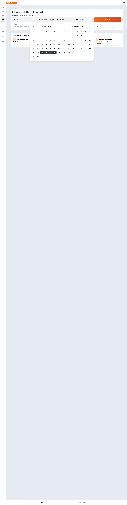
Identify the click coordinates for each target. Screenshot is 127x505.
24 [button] (38, 52)
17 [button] (37, 48)
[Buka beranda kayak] (11, 3)
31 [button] (38, 57)
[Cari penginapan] (3, 11)
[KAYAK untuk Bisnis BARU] (3, 31)
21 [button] (54, 48)
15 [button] (59, 44)
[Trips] (3, 36)
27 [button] (50, 52)
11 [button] (42, 44)
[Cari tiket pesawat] (3, 8)
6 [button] (50, 40)
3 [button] (81, 36)
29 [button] (59, 52)
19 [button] (46, 48)
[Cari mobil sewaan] (3, 15)
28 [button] (54, 52)
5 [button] (46, 40)
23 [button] (33, 52)
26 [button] (46, 52)
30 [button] (34, 57)
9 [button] (33, 44)
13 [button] (50, 44)
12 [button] (46, 44)
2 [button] (33, 40)
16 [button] (33, 48)
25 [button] (42, 52)
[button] (3, 3)
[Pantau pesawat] (3, 27)
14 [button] (54, 44)
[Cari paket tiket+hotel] (3, 19)
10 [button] (38, 44)
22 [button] (59, 48)
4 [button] (42, 40)
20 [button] (50, 48)
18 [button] (42, 48)
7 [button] (54, 40)
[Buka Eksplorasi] (3, 24)
